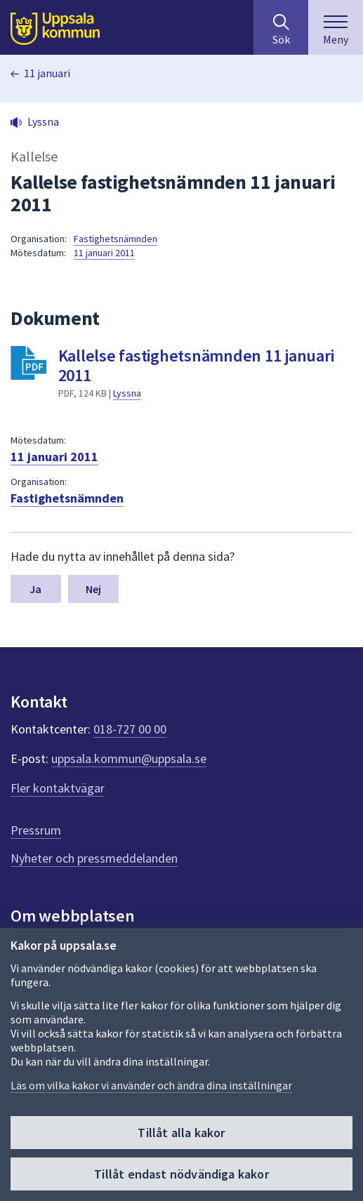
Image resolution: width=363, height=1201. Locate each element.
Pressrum (36, 830)
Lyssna (127, 393)
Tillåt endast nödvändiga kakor (181, 1174)
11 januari (47, 73)
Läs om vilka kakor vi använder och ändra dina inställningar (151, 1085)
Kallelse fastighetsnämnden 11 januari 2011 (196, 365)
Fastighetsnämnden (115, 238)
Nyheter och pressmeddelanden (94, 858)
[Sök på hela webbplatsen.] (280, 27)
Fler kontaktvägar (58, 788)
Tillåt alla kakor (181, 1132)
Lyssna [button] (43, 121)
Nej (93, 589)
